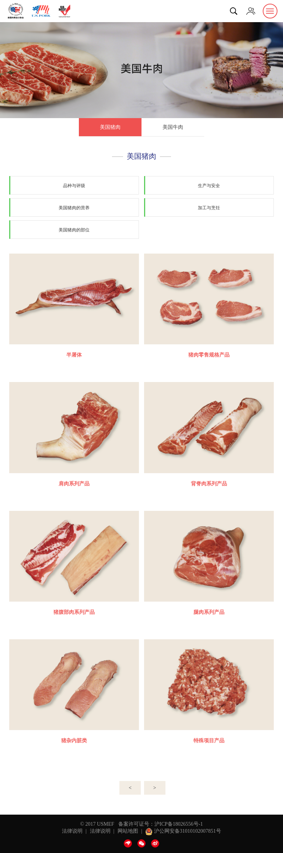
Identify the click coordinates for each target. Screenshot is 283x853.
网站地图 (128, 831)
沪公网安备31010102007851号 (183, 831)
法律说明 (72, 831)
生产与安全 (209, 185)
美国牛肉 (173, 127)
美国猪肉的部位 (74, 230)
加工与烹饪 (209, 207)
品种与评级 (74, 185)
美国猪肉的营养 (74, 207)
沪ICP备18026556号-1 (178, 824)
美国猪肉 (110, 127)
